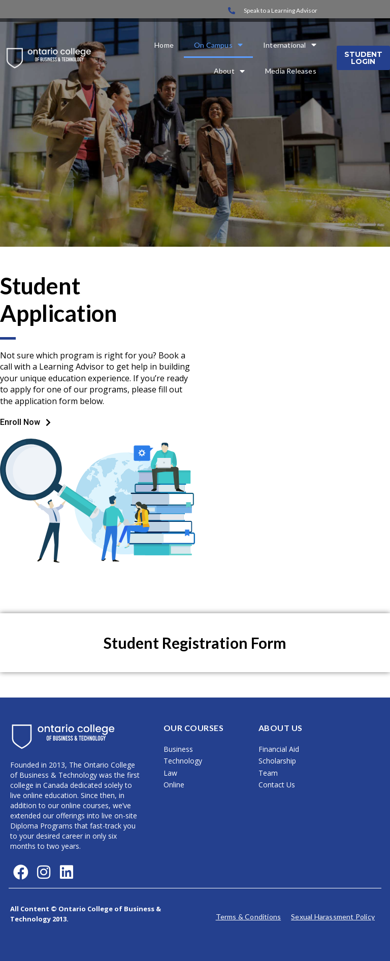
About (229, 71)
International (289, 45)
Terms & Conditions (248, 916)
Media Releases (290, 71)
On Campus (218, 45)
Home (164, 45)
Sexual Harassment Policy (333, 916)
